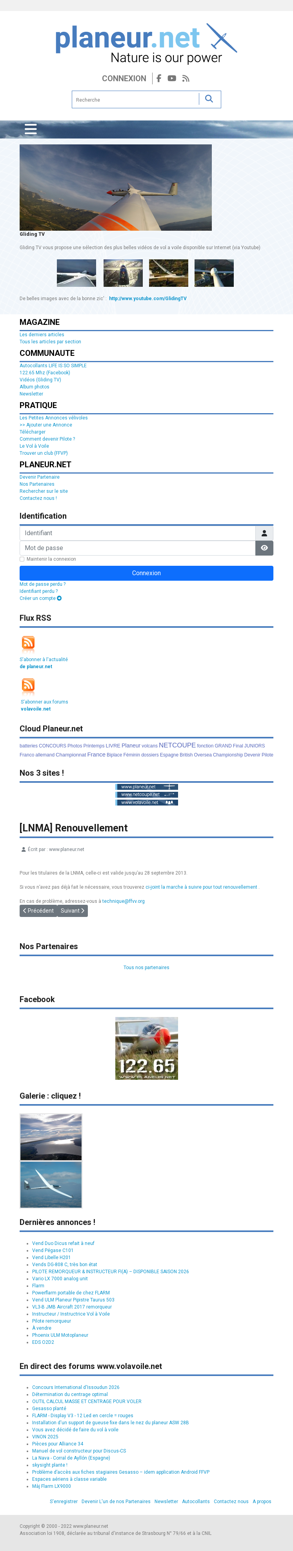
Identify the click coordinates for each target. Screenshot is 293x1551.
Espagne (169, 755)
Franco (27, 755)
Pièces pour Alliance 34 (57, 1444)
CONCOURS (52, 746)
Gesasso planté (49, 1408)
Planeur (131, 745)
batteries (29, 746)
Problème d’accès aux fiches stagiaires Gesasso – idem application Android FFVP (120, 1472)
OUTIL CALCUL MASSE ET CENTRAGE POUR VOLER (87, 1401)
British (186, 755)
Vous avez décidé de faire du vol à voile (75, 1430)
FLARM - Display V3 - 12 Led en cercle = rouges (82, 1415)
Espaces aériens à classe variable (69, 1479)
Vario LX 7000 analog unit (60, 1278)
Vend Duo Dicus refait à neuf (63, 1243)
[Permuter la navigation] (31, 129)
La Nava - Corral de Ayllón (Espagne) (71, 1458)
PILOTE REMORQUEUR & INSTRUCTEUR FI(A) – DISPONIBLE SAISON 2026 (110, 1271)
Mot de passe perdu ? (43, 584)
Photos (74, 746)
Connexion (124, 78)
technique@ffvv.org (123, 901)
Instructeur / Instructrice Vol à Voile (71, 1314)
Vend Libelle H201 (51, 1257)
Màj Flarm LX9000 (51, 1486)
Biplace (114, 755)
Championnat (71, 755)
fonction (205, 746)
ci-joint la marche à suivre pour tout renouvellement (201, 887)
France (96, 754)
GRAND (223, 746)
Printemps (93, 746)
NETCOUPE (177, 745)
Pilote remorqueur (51, 1321)
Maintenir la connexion (51, 559)
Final (238, 746)
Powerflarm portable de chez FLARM (71, 1293)
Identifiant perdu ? (39, 591)
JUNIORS (254, 746)
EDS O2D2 (43, 1342)
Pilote (267, 755)
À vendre (41, 1328)
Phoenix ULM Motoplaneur (60, 1335)
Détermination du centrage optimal (70, 1394)
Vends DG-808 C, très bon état (64, 1264)
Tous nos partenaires (146, 967)
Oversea (203, 755)
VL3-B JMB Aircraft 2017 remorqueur (72, 1307)
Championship (228, 755)
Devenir (252, 755)
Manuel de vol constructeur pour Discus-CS (79, 1451)
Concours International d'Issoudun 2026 (76, 1387)
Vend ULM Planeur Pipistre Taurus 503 (73, 1300)
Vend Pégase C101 (53, 1250)
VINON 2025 (45, 1437)
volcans (150, 746)
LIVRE (113, 746)
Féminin (131, 755)
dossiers (150, 755)
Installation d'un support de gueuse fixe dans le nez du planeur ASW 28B (110, 1422)
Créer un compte (41, 598)
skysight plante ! (49, 1465)
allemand (45, 755)
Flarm (38, 1286)
